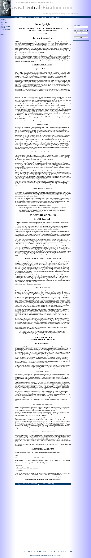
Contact (58, 17)
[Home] (25, 551)
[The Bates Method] (33, 551)
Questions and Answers (5, 33)
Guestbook (51, 17)
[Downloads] (54, 551)
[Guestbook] (61, 551)
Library (30, 17)
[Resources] (47, 551)
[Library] (41, 551)
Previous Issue (23, 484)
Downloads (43, 17)
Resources (36, 17)
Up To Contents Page (49, 484)
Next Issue (35, 484)
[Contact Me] (68, 551)
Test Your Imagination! (4, 20)
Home (15, 17)
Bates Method (22, 17)
